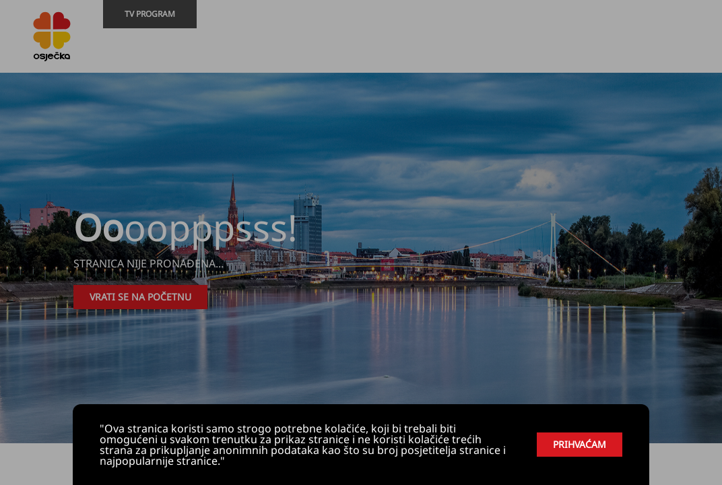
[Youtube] (664, 51)
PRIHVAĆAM (579, 444)
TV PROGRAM (150, 14)
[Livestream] (704, 51)
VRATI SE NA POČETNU (140, 296)
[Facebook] (684, 51)
